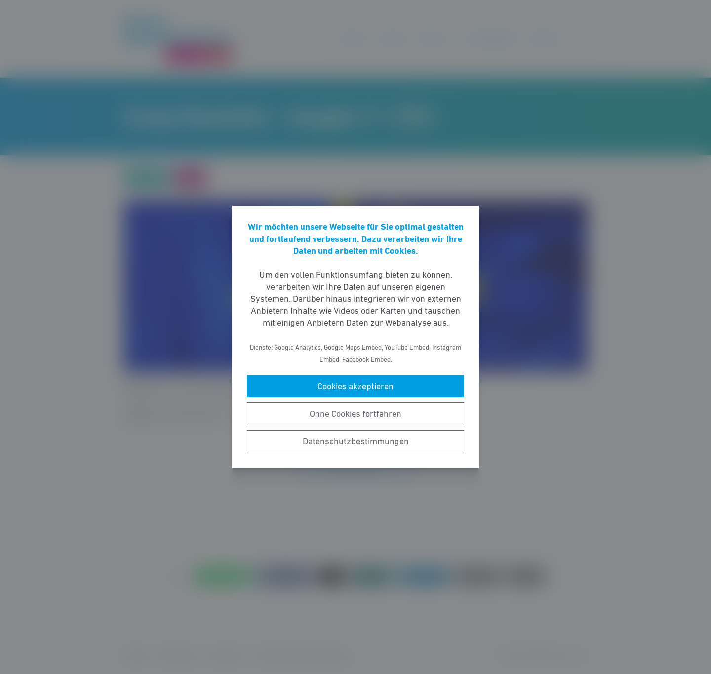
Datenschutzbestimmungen (356, 441)
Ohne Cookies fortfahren (355, 413)
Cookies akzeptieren (355, 386)
